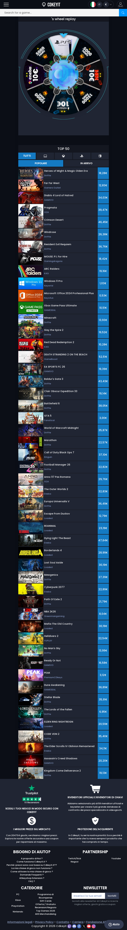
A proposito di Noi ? (32, 858)
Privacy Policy (44, 922)
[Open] (6, 4)
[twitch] (69, 926)
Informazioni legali (19, 922)
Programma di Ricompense (46, 896)
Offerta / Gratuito (45, 904)
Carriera (77, 922)
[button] (120, 4)
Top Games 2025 (45, 910)
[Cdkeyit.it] (51, 4)
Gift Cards (46, 900)
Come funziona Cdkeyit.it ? (32, 861)
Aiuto (114, 924)
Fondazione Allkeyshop (101, 922)
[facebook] (79, 926)
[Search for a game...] (63, 12)
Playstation (17, 906)
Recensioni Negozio (45, 907)
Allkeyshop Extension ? (31, 878)
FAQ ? (32, 881)
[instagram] (94, 926)
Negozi (74, 861)
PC (17, 894)
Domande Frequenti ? (32, 874)
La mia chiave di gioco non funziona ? (31, 868)
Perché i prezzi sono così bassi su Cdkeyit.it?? (32, 865)
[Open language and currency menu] (101, 4)
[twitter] (84, 926)
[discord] (74, 926)
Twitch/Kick (74, 858)
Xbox (18, 900)
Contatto (62, 922)
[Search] (123, 12)
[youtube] (89, 926)
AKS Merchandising (45, 914)
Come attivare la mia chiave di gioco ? (31, 871)
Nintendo (18, 911)
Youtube (116, 858)
